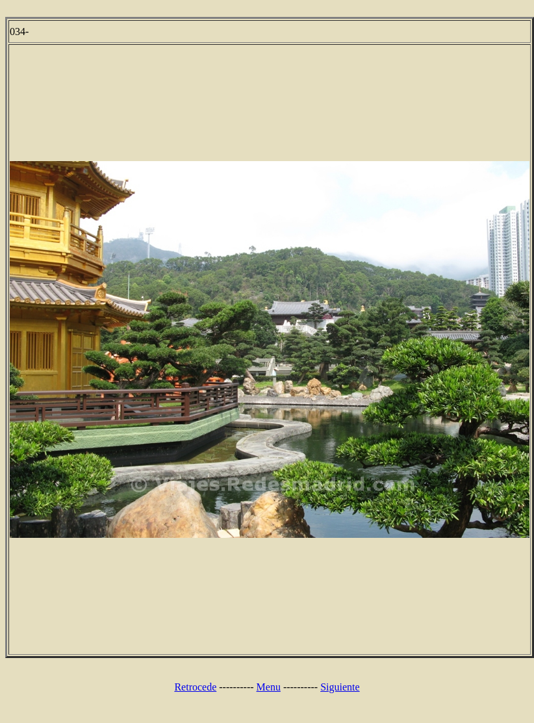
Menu (269, 686)
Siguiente (339, 686)
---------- (236, 686)
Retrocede (195, 686)
